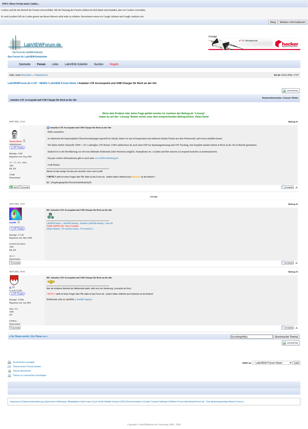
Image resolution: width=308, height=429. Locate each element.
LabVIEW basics (54, 223)
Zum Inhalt (98, 401)
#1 (297, 121)
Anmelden (27, 75)
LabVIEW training (70, 223)
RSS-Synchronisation (131, 401)
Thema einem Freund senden (27, 366)
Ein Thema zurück (19, 336)
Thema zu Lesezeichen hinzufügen (29, 375)
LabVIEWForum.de (19, 83)
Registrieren (41, 75)
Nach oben (86, 401)
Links (55, 64)
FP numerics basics (70, 229)
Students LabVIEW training (91, 223)
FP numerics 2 (87, 229)
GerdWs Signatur (84, 299)
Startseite (24, 64)
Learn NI (109, 223)
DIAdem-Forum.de (178, 401)
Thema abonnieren (22, 371)
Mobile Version (112, 401)
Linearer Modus (290, 98)
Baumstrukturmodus (272, 98)
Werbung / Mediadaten (68, 401)
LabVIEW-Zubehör (76, 64)
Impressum (15, 401)
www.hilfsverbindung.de (106, 158)
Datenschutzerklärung (32, 401)
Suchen (98, 64)
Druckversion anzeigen (24, 362)
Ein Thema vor (38, 336)
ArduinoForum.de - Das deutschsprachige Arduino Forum (215, 401)
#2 (297, 204)
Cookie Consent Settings (155, 401)
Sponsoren (50, 401)
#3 (297, 272)
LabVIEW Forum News (62, 83)
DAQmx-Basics (53, 229)
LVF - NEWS (40, 83)
